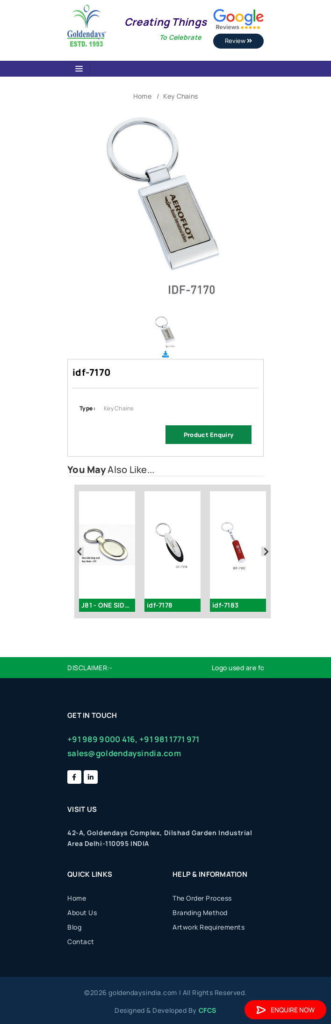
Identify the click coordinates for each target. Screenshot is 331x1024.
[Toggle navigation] (79, 69)
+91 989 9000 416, (102, 739)
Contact (80, 941)
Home (142, 96)
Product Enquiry (208, 434)
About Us (82, 912)
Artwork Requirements (209, 927)
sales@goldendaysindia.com (124, 753)
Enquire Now (285, 1009)
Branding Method (200, 912)
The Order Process (202, 898)
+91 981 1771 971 (169, 739)
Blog (74, 927)
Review (238, 40)
